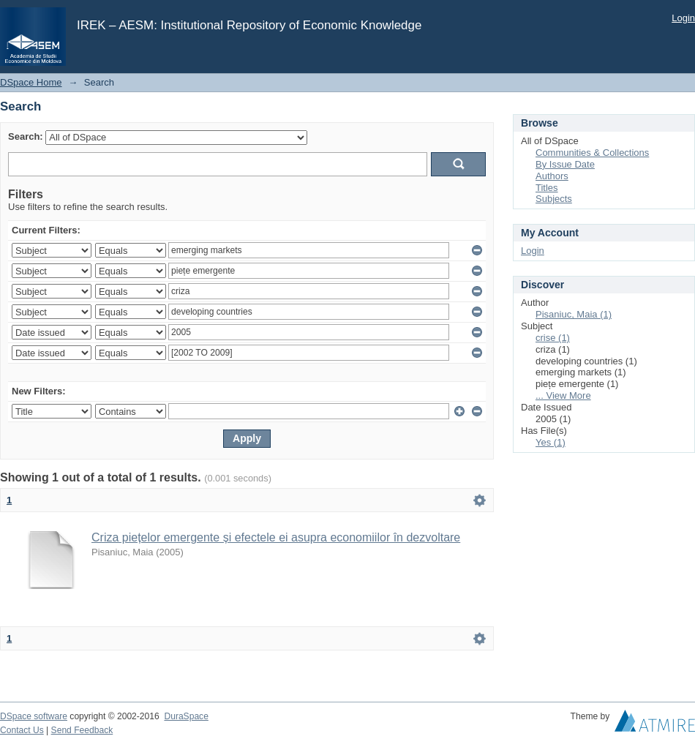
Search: (25, 136)
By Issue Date (565, 164)
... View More (563, 395)
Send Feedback (82, 730)
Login (683, 17)
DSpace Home (31, 82)
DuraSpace (186, 716)
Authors (552, 175)
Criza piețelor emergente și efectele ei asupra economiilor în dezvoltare (275, 537)
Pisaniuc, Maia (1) (574, 314)
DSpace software (33, 716)
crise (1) (553, 337)
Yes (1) (551, 442)
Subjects (554, 198)
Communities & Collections (592, 152)
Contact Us (22, 730)
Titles (547, 187)
